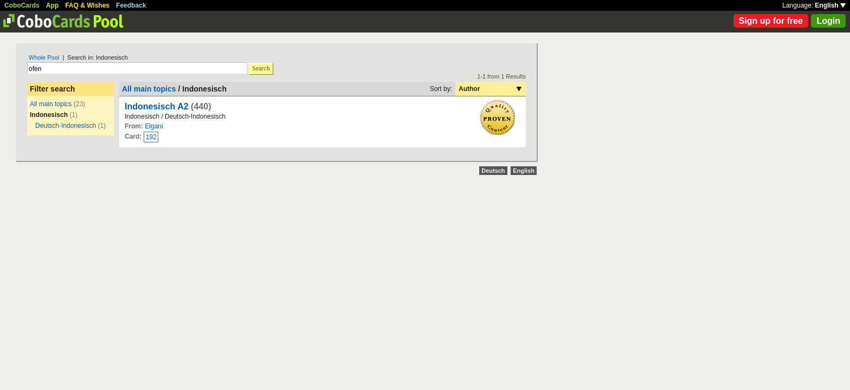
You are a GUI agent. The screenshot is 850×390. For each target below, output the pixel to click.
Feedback (131, 5)
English (830, 5)
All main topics (51, 104)
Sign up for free (771, 20)
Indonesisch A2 (157, 106)
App (52, 5)
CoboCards (22, 5)
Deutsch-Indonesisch (65, 125)
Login (828, 20)
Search (261, 68)
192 (151, 137)
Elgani (154, 126)
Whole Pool (44, 57)
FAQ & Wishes (87, 5)
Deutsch (493, 170)
